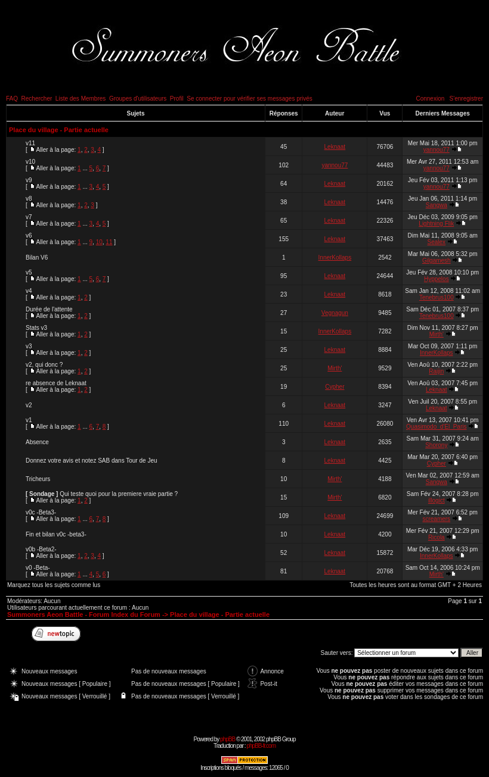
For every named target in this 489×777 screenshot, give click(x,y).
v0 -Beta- (38, 567)
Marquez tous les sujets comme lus (53, 585)
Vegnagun (334, 313)
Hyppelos (436, 279)
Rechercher (36, 98)
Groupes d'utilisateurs (137, 98)
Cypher (334, 386)
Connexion (430, 98)
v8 (29, 198)
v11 (30, 143)
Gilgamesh (436, 260)
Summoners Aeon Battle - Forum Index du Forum (83, 614)
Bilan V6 (37, 257)
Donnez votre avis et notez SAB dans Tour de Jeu (91, 460)
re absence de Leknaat (56, 383)
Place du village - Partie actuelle (59, 129)
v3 (29, 346)
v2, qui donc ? (44, 364)
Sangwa (436, 205)
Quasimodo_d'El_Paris (436, 426)
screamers (436, 519)
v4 (29, 291)
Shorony (436, 445)
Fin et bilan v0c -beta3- (56, 534)
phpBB (227, 739)
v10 (30, 161)
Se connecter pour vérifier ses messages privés (249, 98)
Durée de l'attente (49, 309)
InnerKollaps (335, 257)
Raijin (436, 371)
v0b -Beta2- (41, 549)
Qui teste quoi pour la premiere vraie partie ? (119, 494)
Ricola (436, 537)
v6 (29, 235)
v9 (29, 180)
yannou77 (436, 149)
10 (99, 242)
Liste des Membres (80, 98)
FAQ (12, 98)
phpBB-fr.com (261, 745)
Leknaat (335, 146)
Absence (37, 442)
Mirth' (436, 334)
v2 (29, 405)
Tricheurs (38, 479)
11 (109, 242)
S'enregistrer (466, 98)
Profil (177, 98)
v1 (29, 420)
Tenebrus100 (436, 297)
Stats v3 (36, 327)
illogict (436, 500)
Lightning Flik (436, 223)
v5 (29, 272)
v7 (29, 217)
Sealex (437, 242)
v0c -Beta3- (41, 512)
